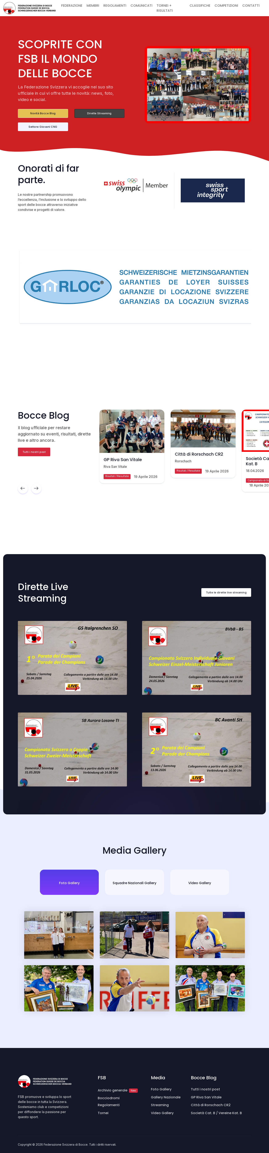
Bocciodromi (109, 1098)
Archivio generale (118, 1090)
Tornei (103, 1113)
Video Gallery (162, 1113)
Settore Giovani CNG (43, 126)
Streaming (160, 1105)
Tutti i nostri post (34, 452)
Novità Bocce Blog (43, 113)
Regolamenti (109, 1105)
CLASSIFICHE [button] (200, 5)
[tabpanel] (134, 961)
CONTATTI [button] (251, 5)
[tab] (69, 882)
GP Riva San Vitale (123, 459)
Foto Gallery (161, 1089)
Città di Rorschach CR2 (199, 454)
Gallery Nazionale (166, 1097)
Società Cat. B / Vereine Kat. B (216, 1113)
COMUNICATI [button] (141, 5)
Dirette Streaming (99, 113)
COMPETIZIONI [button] (226, 5)
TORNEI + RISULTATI (165, 8)
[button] (264, 3)
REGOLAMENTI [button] (114, 5)
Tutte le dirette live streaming (226, 592)
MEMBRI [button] (93, 5)
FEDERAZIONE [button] (71, 5)
